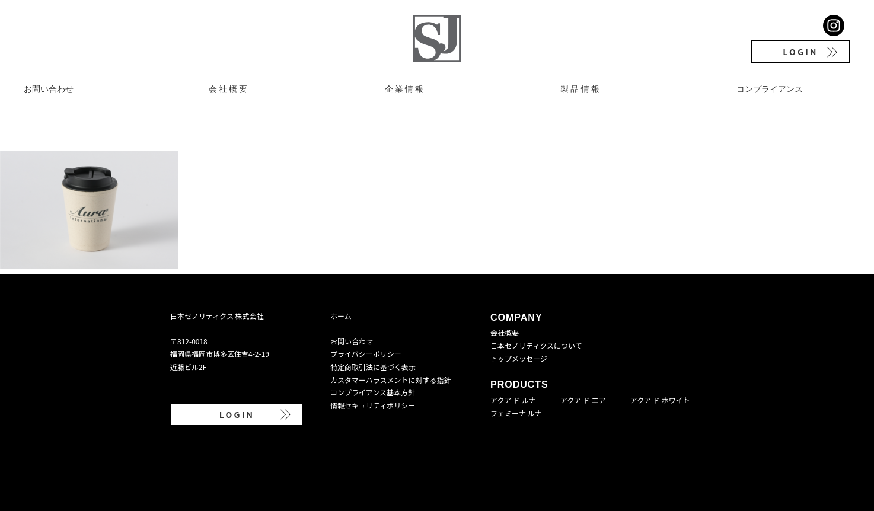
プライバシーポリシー (365, 354)
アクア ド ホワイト (660, 400)
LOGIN (800, 52)
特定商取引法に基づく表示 (373, 367)
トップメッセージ (518, 358)
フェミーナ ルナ (516, 413)
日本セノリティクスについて (536, 345)
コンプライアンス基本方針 (372, 392)
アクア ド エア (583, 400)
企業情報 (405, 89)
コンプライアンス (769, 89)
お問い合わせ (49, 89)
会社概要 (229, 89)
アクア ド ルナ (513, 400)
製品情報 (580, 89)
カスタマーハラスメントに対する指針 (390, 380)
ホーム (341, 316)
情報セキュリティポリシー (372, 405)
